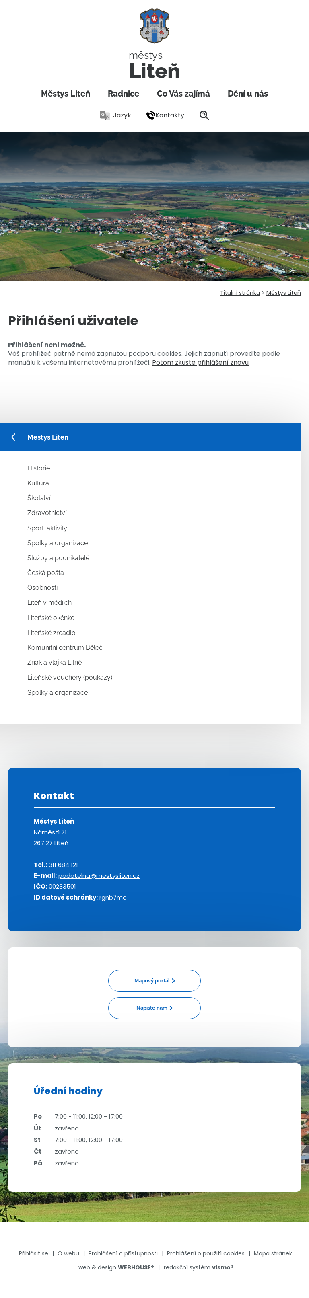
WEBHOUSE (136, 1267)
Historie (38, 468)
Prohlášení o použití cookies (206, 1253)
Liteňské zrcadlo (51, 633)
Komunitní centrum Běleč (65, 647)
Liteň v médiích (49, 602)
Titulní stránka (240, 293)
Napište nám (151, 1008)
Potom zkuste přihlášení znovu (200, 362)
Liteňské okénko (51, 618)
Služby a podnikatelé (58, 558)
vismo (223, 1267)
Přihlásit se (33, 1253)
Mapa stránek (273, 1253)
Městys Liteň (65, 93)
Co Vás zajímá (183, 93)
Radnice (123, 93)
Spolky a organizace (57, 543)
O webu (68, 1253)
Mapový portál (152, 981)
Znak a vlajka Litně (54, 662)
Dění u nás (248, 93)
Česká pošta (45, 573)
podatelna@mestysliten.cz (99, 875)
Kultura (38, 483)
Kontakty (165, 115)
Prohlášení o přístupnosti (123, 1253)
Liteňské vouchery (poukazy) (69, 677)
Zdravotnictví (46, 513)
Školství (38, 498)
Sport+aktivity (47, 528)
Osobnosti (42, 587)
